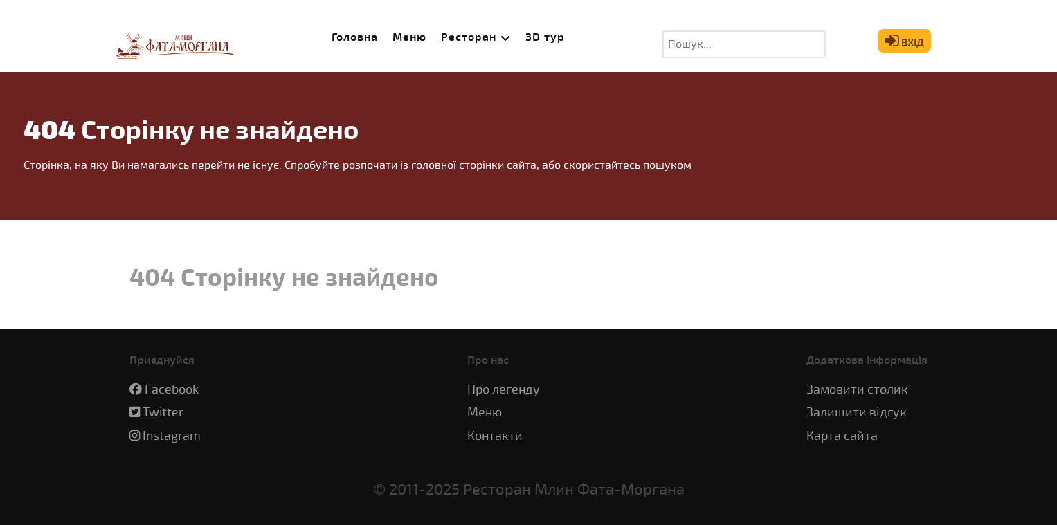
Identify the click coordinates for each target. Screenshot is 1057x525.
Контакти (495, 436)
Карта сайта (842, 436)
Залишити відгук (856, 412)
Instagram (172, 436)
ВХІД (904, 41)
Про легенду (503, 390)
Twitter (163, 412)
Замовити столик (857, 390)
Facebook (172, 390)
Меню (484, 412)
